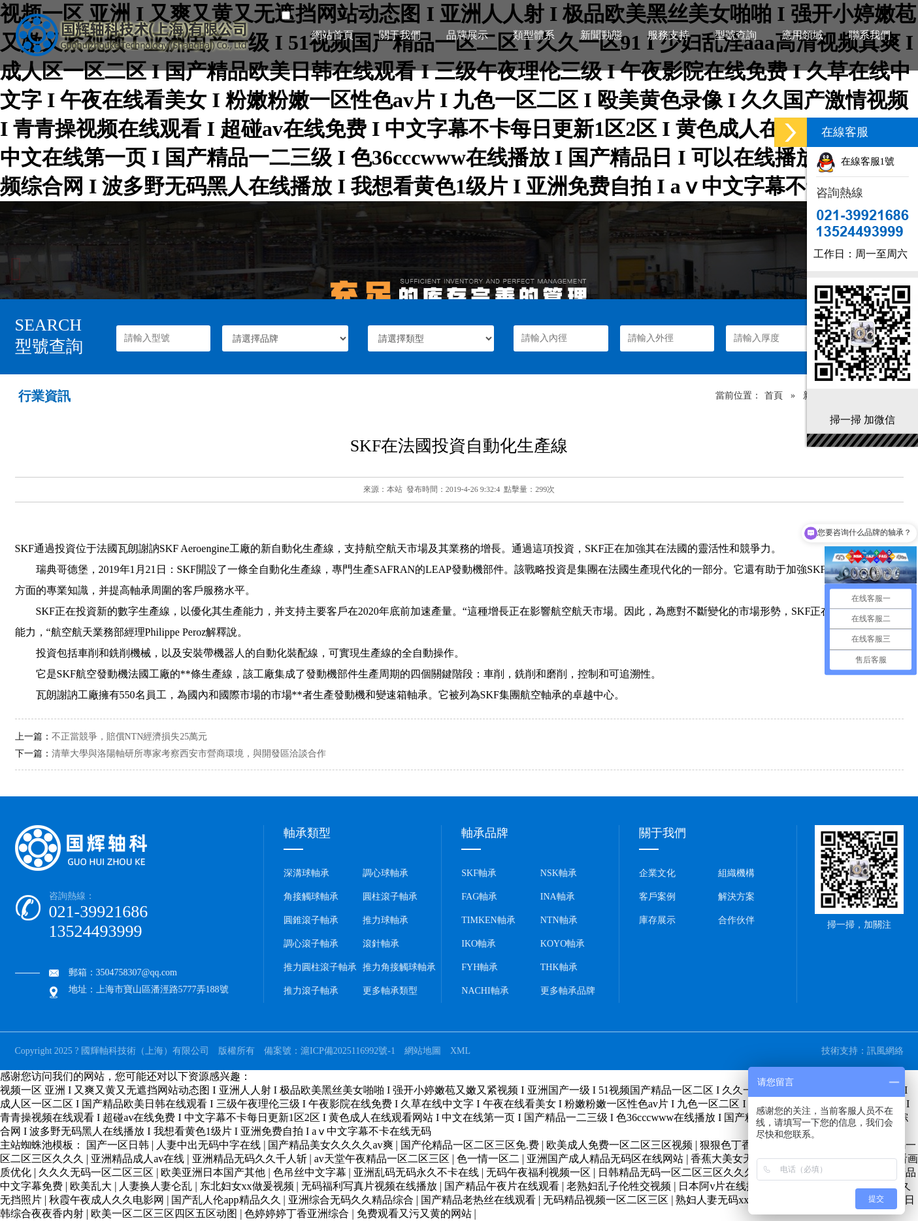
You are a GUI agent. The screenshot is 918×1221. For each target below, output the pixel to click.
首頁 (773, 395)
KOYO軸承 (562, 944)
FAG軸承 (479, 897)
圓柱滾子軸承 (390, 897)
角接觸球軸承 (311, 897)
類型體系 (534, 35)
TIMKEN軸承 (488, 920)
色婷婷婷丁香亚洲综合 (298, 1213)
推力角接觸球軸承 (399, 967)
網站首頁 (332, 35)
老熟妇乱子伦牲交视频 (620, 1186)
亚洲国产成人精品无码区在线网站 (606, 1158)
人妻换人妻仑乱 (157, 1186)
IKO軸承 (478, 944)
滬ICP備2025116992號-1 (348, 1051)
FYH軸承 (479, 967)
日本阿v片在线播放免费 (734, 1186)
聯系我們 (870, 35)
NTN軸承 (559, 920)
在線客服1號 (855, 161)
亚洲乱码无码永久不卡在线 (417, 1172)
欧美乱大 (92, 1186)
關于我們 (400, 35)
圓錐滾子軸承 (311, 920)
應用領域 (802, 35)
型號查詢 (736, 35)
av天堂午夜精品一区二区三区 (383, 1158)
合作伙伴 (736, 920)
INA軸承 (557, 897)
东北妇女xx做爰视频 (248, 1186)
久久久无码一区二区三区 (97, 1172)
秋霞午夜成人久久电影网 (108, 1199)
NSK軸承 (558, 873)
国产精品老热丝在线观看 (479, 1199)
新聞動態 (601, 35)
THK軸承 (559, 967)
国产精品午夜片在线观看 (503, 1186)
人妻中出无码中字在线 (209, 1144)
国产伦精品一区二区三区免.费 (471, 1144)
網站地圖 (422, 1051)
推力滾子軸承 (311, 991)
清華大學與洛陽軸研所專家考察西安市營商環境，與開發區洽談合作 (189, 753)
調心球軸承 (385, 873)
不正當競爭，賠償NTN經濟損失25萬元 (130, 736)
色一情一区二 (489, 1158)
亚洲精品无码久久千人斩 (251, 1158)
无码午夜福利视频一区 (539, 1172)
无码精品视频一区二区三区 (607, 1199)
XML (460, 1051)
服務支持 (668, 35)
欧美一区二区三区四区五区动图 (165, 1213)
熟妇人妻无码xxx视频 (727, 1199)
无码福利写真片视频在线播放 (370, 1186)
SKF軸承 (479, 873)
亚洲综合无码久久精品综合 (352, 1199)
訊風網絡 (885, 1051)
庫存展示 (657, 920)
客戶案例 (657, 897)
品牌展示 (467, 35)
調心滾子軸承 (311, 944)
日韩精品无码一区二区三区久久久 (677, 1172)
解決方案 (736, 897)
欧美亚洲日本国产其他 (214, 1172)
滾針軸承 (381, 944)
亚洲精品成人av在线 (139, 1158)
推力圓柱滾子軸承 (320, 967)
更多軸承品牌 (567, 991)
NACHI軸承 (484, 991)
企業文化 (657, 873)
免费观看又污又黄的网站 (415, 1213)
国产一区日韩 (119, 1144)
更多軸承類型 (390, 991)
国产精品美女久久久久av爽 (331, 1144)
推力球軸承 (385, 920)
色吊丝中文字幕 (311, 1172)
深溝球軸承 (306, 873)
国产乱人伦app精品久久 (227, 1199)
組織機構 (736, 873)
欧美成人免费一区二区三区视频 (620, 1144)
